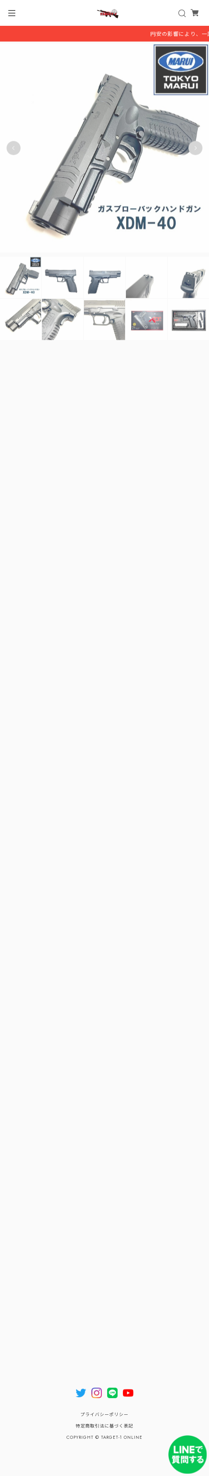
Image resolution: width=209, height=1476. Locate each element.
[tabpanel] (104, 149)
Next (195, 150)
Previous (14, 150)
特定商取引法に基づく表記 (104, 1426)
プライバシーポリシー (104, 1414)
